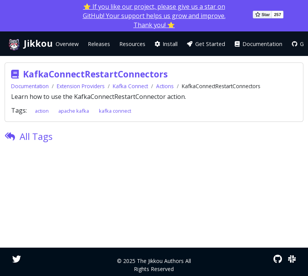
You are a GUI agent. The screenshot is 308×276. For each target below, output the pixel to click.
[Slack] (292, 259)
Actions (165, 86)
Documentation (30, 86)
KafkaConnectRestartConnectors (95, 74)
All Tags (36, 136)
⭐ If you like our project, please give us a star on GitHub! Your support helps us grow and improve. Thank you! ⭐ (154, 15)
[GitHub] (277, 259)
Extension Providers (81, 86)
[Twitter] (16, 259)
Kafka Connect (130, 86)
